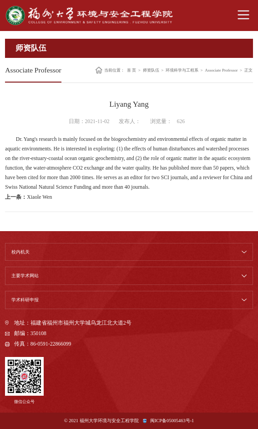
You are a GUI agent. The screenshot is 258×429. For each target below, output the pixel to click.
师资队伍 (151, 70)
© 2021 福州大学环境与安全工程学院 (101, 420)
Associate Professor (221, 70)
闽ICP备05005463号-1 (172, 420)
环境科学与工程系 (182, 70)
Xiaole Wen (39, 197)
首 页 (131, 70)
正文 (248, 70)
